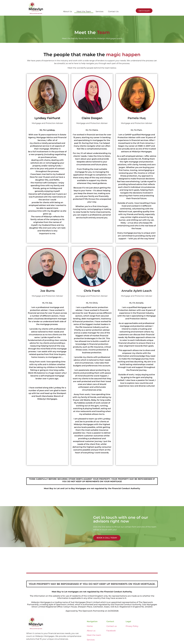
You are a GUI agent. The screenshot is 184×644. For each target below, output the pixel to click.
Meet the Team (84, 11)
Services (99, 11)
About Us (67, 11)
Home (90, 626)
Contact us (111, 626)
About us (91, 631)
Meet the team (94, 635)
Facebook (111, 631)
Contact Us (113, 11)
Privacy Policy (132, 626)
